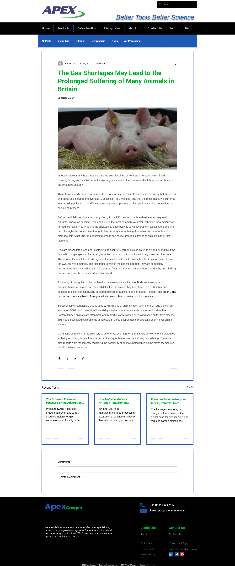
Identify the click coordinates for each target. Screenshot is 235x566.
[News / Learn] (147, 549)
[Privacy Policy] (148, 555)
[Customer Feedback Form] (183, 549)
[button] (161, 41)
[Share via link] (83, 358)
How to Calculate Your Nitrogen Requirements (114, 401)
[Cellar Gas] (146, 543)
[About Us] (145, 534)
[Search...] (176, 4)
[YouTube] (182, 554)
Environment (98, 41)
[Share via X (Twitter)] (67, 358)
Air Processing (132, 41)
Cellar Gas (63, 41)
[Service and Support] (180, 543)
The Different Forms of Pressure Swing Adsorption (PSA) (64, 401)
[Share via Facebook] (59, 358)
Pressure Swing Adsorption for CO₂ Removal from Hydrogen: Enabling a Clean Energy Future (169, 401)
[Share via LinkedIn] (75, 358)
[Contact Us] (175, 534)
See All (189, 387)
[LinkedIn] (171, 554)
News (115, 41)
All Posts (46, 41)
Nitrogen (80, 41)
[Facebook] (177, 554)
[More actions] (175, 64)
